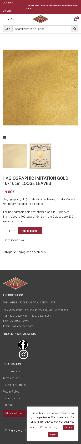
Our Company (11, 371)
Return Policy (11, 391)
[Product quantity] (9, 230)
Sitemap (8, 405)
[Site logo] (40, 18)
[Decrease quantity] (5, 230)
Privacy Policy (11, 398)
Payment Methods (15, 384)
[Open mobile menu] (8, 19)
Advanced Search (15, 413)
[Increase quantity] (14, 230)
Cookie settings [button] (49, 427)
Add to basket (30, 230)
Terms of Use (11, 378)
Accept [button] (68, 427)
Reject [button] (53, 434)
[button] (6, 87)
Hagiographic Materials (31, 252)
